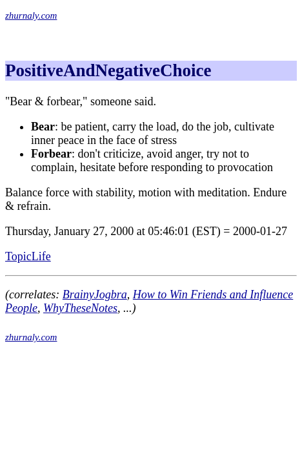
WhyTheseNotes (80, 308)
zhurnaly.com (31, 15)
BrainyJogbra (95, 294)
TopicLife (28, 256)
